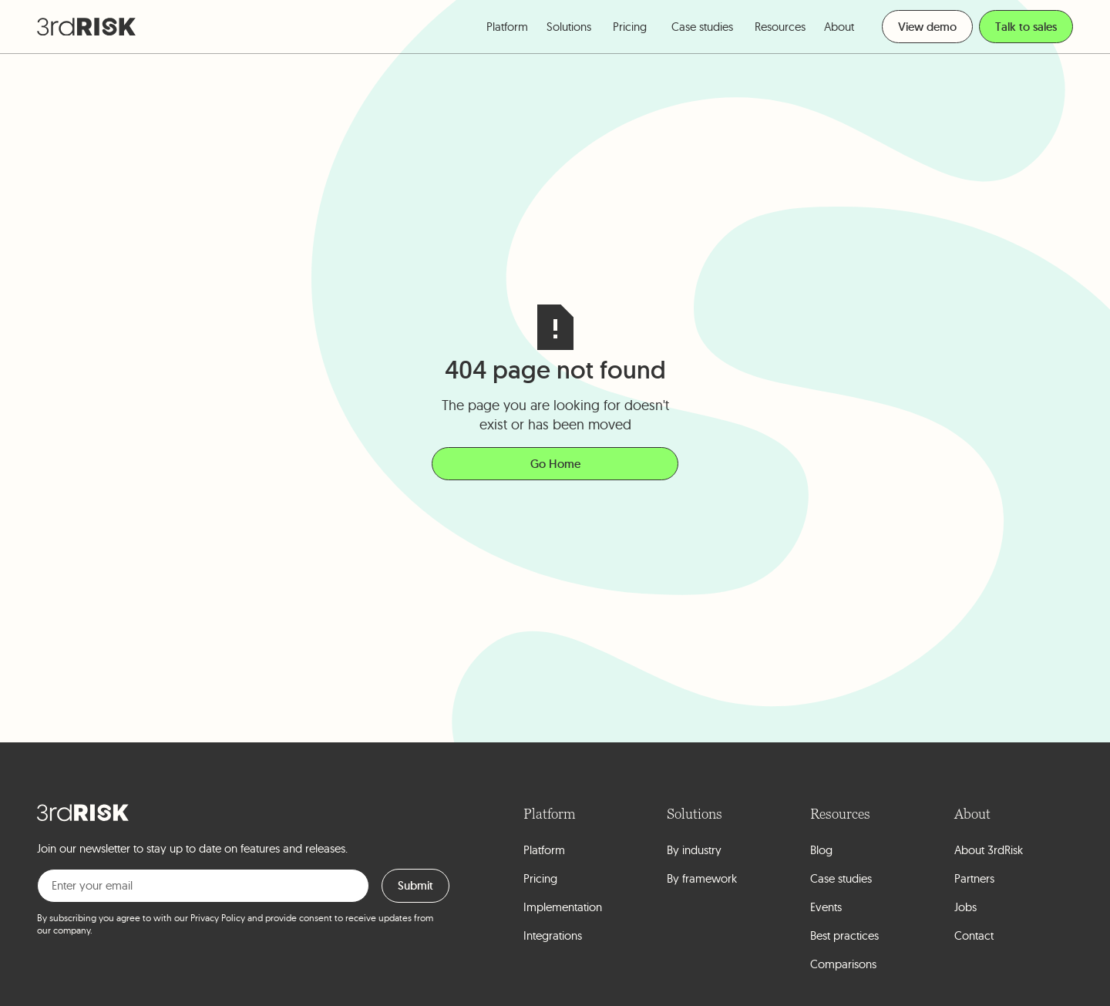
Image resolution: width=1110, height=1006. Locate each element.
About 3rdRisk (988, 850)
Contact (974, 935)
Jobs (965, 907)
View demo (927, 26)
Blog (821, 850)
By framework (702, 878)
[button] (507, 26)
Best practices (844, 935)
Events (826, 907)
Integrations (552, 935)
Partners (974, 878)
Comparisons (843, 964)
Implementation (562, 907)
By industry (694, 850)
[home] (86, 27)
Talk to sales (1026, 26)
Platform (544, 850)
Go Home (555, 463)
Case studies (702, 26)
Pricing (630, 26)
